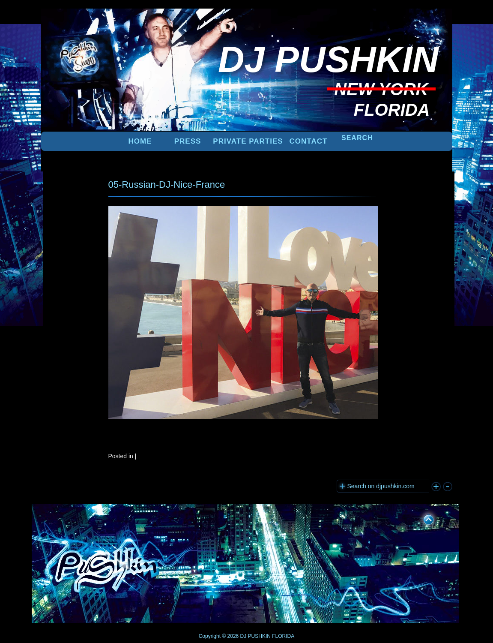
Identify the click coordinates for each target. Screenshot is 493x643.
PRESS (187, 141)
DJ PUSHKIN (255, 636)
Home (140, 141)
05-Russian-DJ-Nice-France (166, 184)
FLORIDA (283, 636)
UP (423, 518)
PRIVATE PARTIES (248, 141)
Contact (309, 141)
